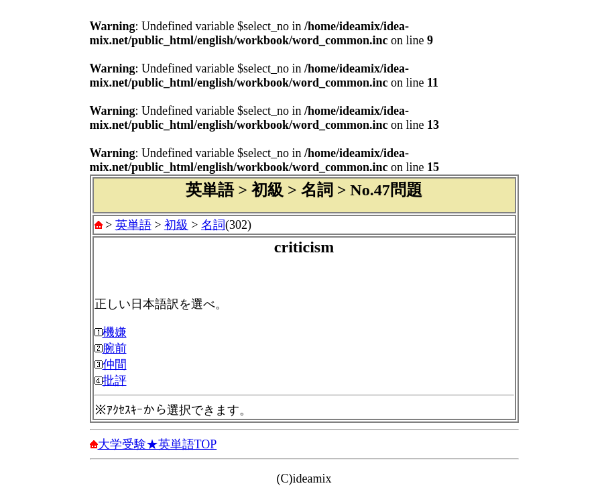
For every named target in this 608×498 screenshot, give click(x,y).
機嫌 (115, 332)
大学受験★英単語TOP (157, 444)
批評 (115, 380)
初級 (176, 225)
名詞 (213, 225)
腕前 (115, 348)
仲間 (115, 364)
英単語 (133, 225)
